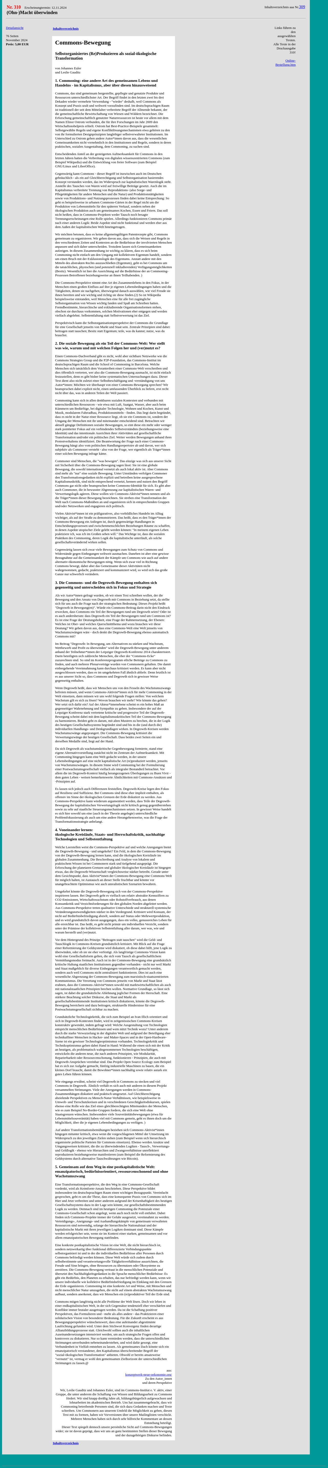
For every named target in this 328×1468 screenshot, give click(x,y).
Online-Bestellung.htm (285, 63)
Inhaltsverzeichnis (66, 28)
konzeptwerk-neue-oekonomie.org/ (148, 1374)
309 (302, 7)
